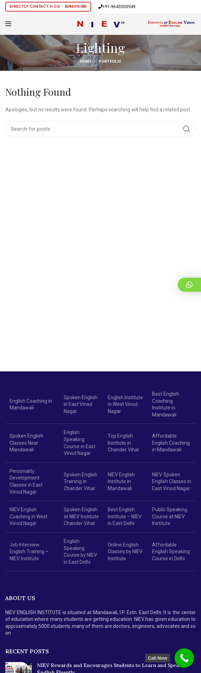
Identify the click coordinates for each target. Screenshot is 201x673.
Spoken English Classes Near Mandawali (26, 442)
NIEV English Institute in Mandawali (121, 481)
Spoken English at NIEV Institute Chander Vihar (81, 516)
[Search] (100, 129)
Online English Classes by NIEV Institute (125, 551)
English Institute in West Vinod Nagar (125, 404)
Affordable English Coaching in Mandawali (171, 442)
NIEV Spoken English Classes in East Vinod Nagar (171, 481)
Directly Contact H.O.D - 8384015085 (48, 6)
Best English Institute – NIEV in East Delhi (125, 516)
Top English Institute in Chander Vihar (123, 442)
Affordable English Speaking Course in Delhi (171, 551)
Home (86, 61)
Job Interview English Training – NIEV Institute (29, 551)
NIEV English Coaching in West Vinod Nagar (29, 516)
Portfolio (110, 61)
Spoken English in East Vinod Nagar (81, 404)
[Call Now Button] (184, 658)
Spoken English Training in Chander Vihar (81, 481)
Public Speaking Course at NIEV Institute (169, 516)
